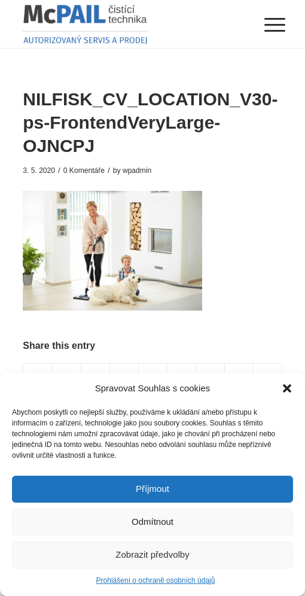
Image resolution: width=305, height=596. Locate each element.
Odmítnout (152, 521)
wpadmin (137, 170)
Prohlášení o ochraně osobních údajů (155, 580)
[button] (287, 388)
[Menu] (265, 25)
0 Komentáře (84, 170)
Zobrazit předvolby (152, 554)
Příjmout (152, 489)
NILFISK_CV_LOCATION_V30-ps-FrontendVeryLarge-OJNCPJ (150, 122)
